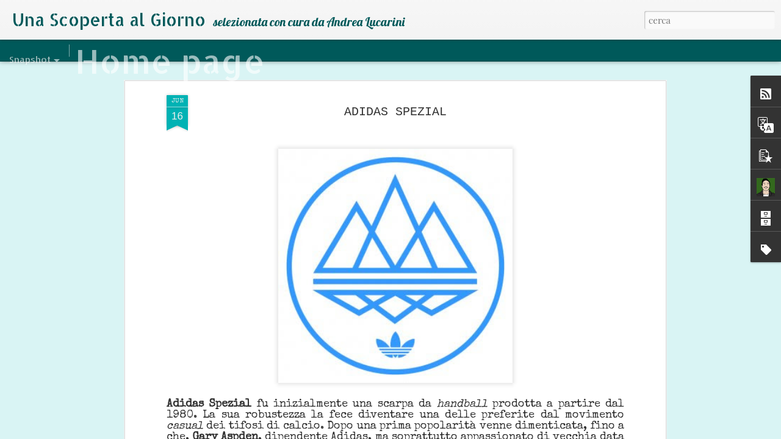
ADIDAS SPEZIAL (395, 110)
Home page (170, 61)
